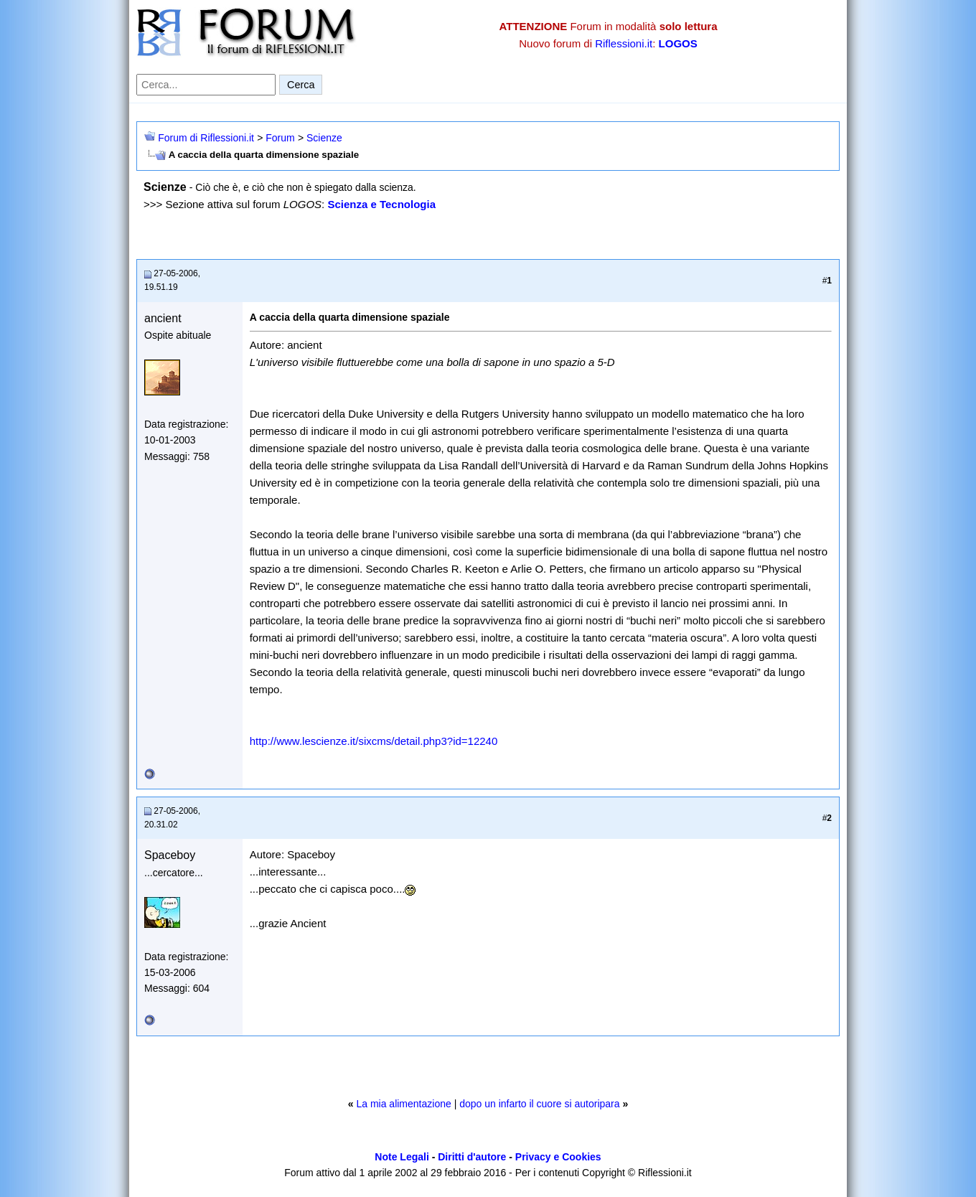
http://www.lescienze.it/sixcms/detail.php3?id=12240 (374, 741)
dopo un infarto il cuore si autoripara (539, 1103)
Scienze (324, 138)
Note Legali (401, 1157)
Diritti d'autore (472, 1157)
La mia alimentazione (403, 1103)
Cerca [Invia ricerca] (300, 84)
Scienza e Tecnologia (381, 204)
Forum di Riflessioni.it (206, 138)
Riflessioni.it (623, 43)
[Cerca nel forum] (206, 84)
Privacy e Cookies (558, 1157)
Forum (280, 138)
